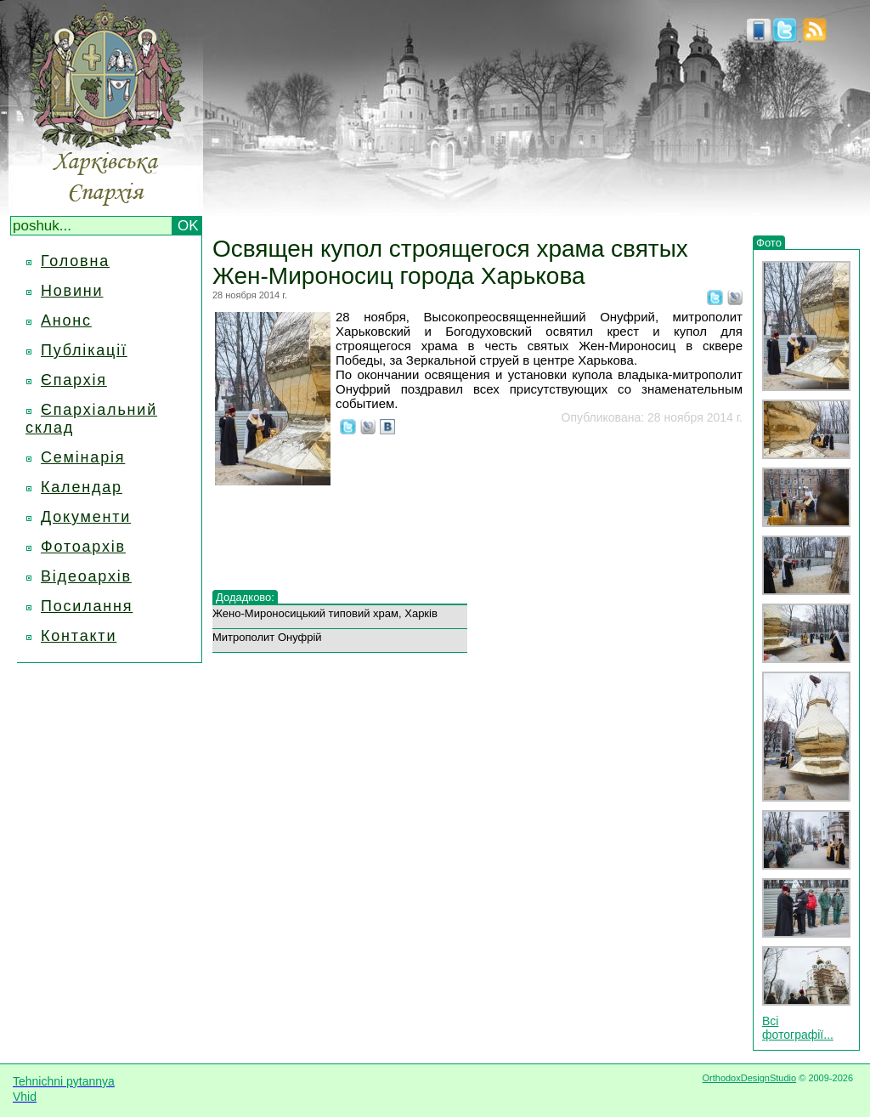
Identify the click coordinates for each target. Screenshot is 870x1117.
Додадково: (245, 597)
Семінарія (83, 457)
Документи (86, 516)
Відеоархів (86, 576)
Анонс (66, 320)
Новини (72, 290)
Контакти (78, 635)
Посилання (87, 606)
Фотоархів (83, 546)
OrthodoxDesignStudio (749, 1078)
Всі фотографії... (797, 1027)
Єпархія (74, 379)
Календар (81, 487)
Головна (75, 260)
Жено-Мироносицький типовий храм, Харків (325, 613)
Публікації (84, 350)
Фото (769, 242)
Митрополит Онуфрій (267, 637)
